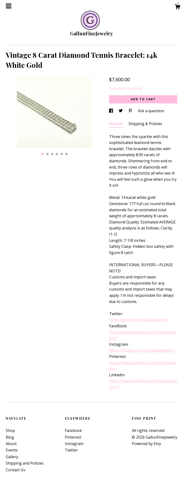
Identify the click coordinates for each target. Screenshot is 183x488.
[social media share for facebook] (111, 110)
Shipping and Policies (25, 463)
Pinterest (73, 437)
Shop (10, 430)
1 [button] (42, 154)
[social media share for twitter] (121, 110)
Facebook (73, 430)
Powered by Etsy (146, 443)
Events (12, 450)
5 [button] (62, 154)
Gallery (12, 456)
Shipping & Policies (145, 123)
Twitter (71, 450)
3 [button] (52, 154)
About (11, 443)
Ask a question (151, 110)
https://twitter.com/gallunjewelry (138, 319)
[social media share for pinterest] (130, 110)
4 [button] (57, 154)
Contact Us (15, 469)
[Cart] (177, 7)
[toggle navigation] (8, 6)
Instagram (74, 443)
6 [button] (66, 154)
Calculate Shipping (125, 88)
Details (116, 123)
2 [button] (47, 154)
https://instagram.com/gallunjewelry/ (142, 350)
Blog (10, 437)
